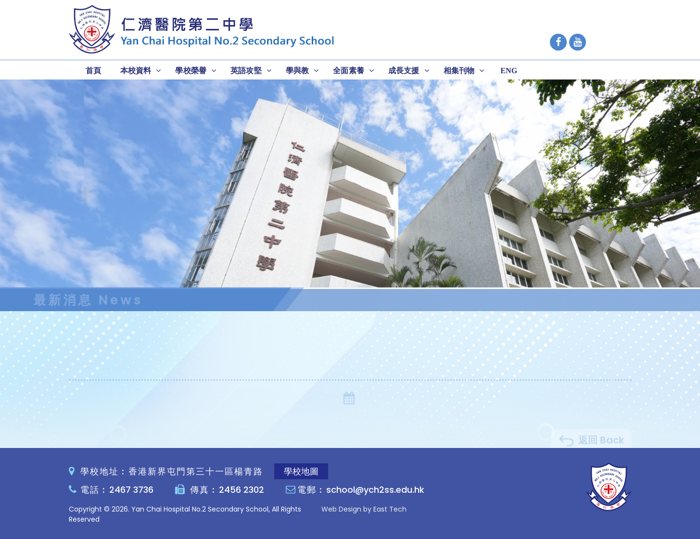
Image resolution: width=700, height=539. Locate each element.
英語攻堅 (246, 70)
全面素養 (348, 70)
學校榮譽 (190, 70)
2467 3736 (131, 490)
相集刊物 (459, 70)
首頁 (93, 70)
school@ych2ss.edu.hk (375, 490)
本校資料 (136, 70)
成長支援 (404, 70)
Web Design (341, 509)
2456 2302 (241, 490)
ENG (508, 70)
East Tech (390, 509)
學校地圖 (301, 471)
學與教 (297, 70)
